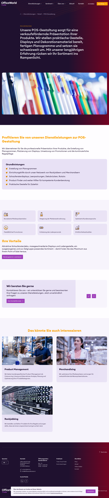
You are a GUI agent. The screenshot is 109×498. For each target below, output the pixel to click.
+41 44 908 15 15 (26, 469)
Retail (40, 14)
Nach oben (104, 452)
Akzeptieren (90, 491)
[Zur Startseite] (9, 4)
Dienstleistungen (30, 14)
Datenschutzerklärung (56, 493)
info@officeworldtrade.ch (28, 471)
